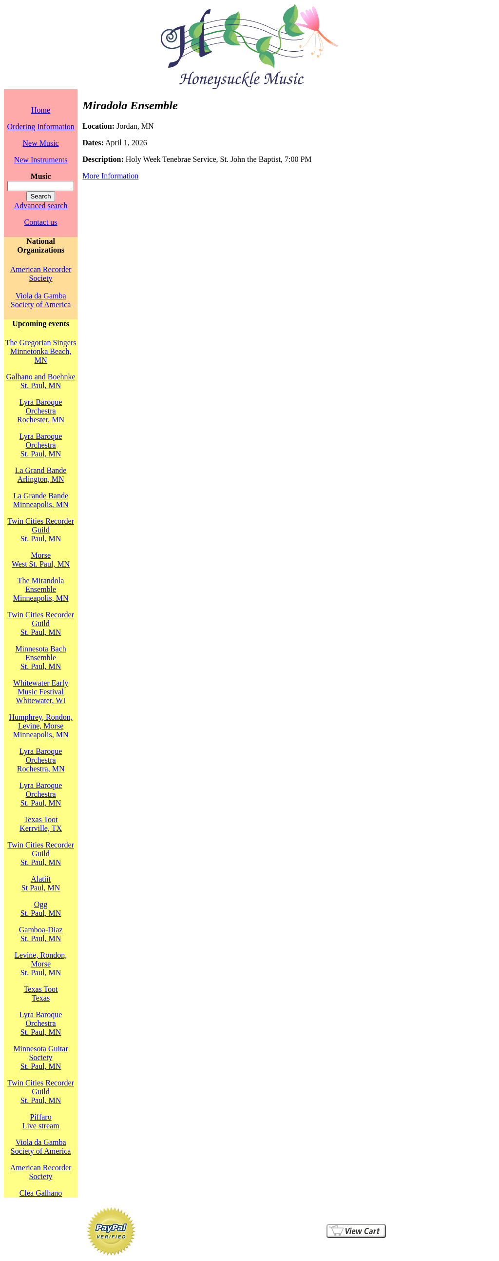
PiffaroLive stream (40, 1121)
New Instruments (41, 160)
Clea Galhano (40, 1193)
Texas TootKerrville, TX (40, 823)
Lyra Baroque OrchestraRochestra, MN (41, 760)
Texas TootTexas (41, 993)
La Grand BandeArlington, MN (41, 474)
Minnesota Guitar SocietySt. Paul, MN (40, 1057)
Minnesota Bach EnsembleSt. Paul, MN (40, 657)
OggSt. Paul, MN (40, 908)
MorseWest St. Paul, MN (41, 559)
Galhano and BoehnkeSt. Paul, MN (41, 381)
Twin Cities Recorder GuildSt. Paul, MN (40, 530)
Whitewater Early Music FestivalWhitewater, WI (40, 692)
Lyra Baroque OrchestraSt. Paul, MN (40, 445)
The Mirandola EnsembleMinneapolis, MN (41, 589)
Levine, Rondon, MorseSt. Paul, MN (41, 964)
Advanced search (41, 205)
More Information (110, 176)
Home (40, 110)
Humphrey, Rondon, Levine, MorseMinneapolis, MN (41, 726)
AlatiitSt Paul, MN (40, 883)
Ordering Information (41, 126)
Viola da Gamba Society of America (41, 300)
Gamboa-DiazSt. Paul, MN (41, 934)
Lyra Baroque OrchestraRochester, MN (40, 411)
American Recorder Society (41, 273)
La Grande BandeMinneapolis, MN (41, 500)
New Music (40, 143)
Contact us (41, 222)
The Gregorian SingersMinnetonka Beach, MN (41, 351)
